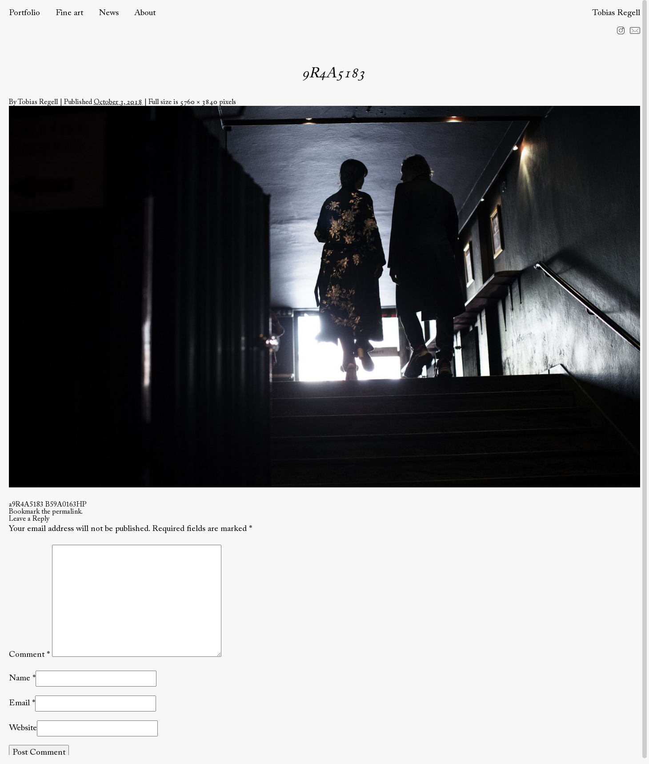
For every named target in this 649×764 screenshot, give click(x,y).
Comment (29, 655)
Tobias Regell (616, 13)
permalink (66, 511)
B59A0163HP (66, 504)
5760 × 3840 (198, 102)
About (145, 13)
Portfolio (24, 13)
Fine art (69, 13)
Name (19, 678)
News (109, 13)
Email (19, 703)
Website (23, 728)
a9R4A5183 (26, 504)
